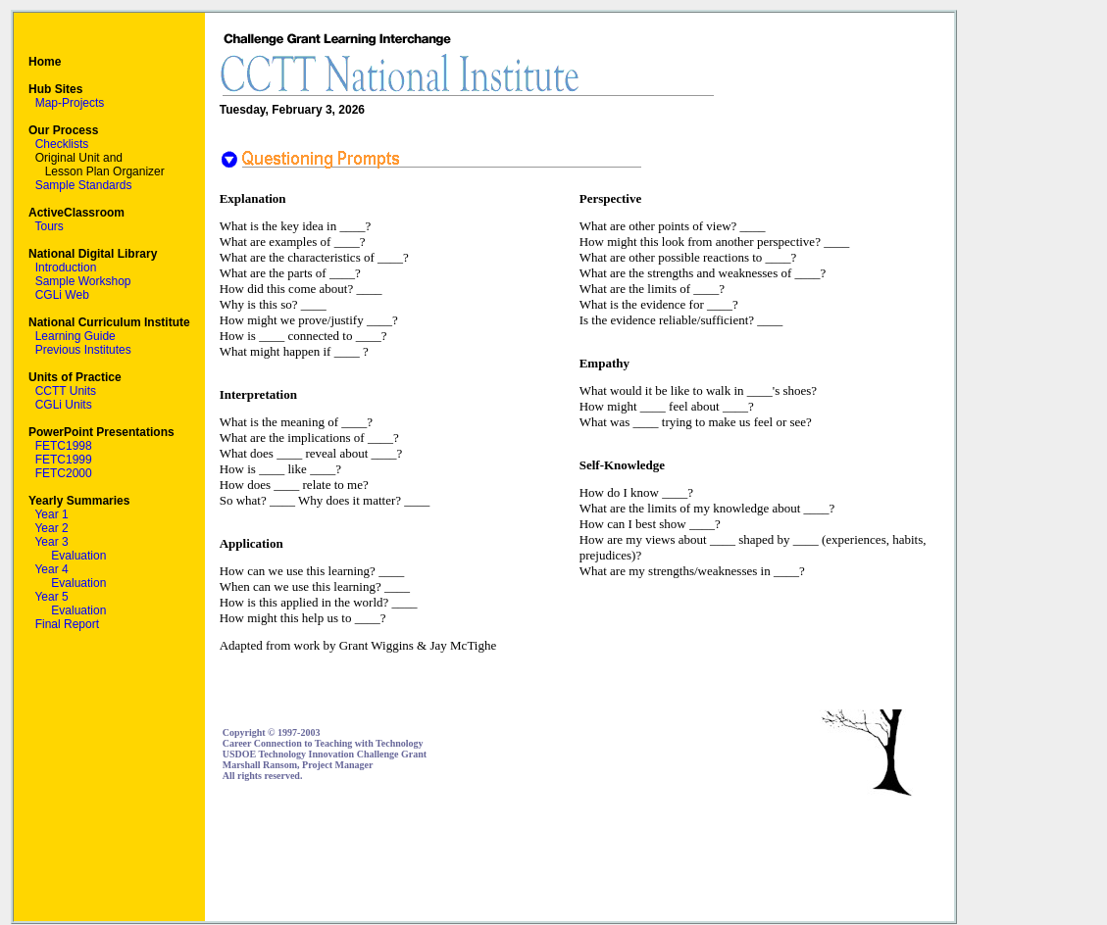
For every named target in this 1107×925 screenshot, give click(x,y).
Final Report (67, 624)
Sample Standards (83, 185)
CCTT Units (65, 391)
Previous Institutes (83, 350)
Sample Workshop (83, 281)
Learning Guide (75, 336)
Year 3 (51, 542)
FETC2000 (63, 473)
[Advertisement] (579, 859)
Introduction (66, 267)
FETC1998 (63, 446)
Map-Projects (70, 103)
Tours (48, 226)
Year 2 (51, 528)
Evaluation (78, 555)
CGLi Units (63, 405)
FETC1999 (63, 459)
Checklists (62, 144)
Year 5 (51, 597)
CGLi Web (62, 295)
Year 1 (51, 514)
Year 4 (51, 569)
